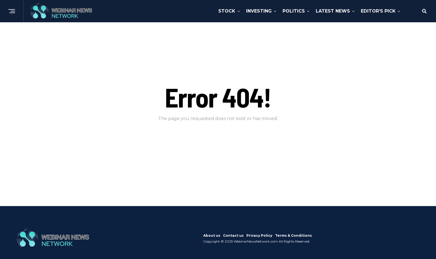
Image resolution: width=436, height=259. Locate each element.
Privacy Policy (259, 235)
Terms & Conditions (293, 235)
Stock (226, 11)
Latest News (333, 11)
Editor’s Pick (378, 11)
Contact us (233, 235)
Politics (294, 11)
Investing (259, 11)
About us (211, 235)
